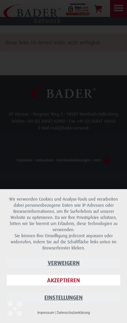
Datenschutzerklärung (73, 313)
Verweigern (64, 262)
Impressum (45, 313)
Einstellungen (63, 297)
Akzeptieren (63, 280)
